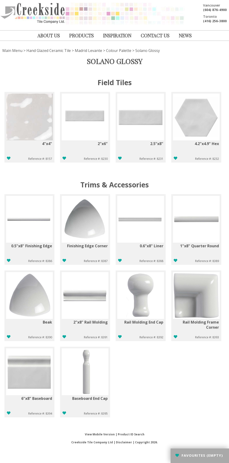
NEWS (185, 35)
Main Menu (12, 50)
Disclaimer (124, 442)
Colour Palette (118, 50)
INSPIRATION (117, 35)
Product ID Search (131, 434)
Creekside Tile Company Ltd (92, 442)
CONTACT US (155, 35)
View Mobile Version (100, 434)
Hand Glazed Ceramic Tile (48, 50)
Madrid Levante (88, 50)
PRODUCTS (81, 35)
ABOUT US (48, 35)
